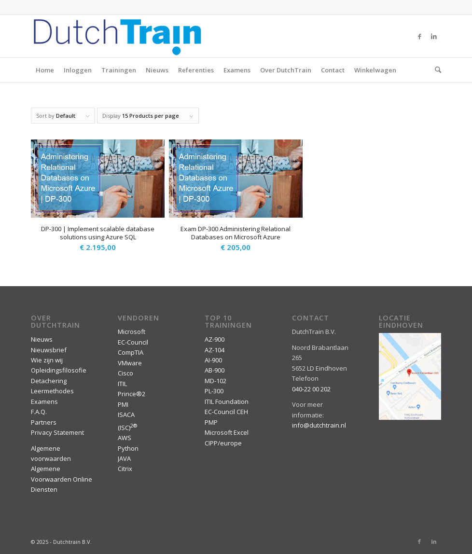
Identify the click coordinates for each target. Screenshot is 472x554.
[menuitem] (435, 70)
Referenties (196, 70)
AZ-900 (214, 339)
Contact (333, 70)
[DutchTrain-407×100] (117, 36)
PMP (211, 422)
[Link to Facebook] (419, 36)
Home (45, 70)
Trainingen (118, 70)
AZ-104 (214, 350)
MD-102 (215, 380)
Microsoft (131, 331)
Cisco (125, 373)
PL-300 (214, 391)
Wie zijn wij (47, 360)
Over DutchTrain (285, 70)
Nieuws (157, 70)
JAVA (124, 458)
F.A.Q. (39, 411)
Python (128, 448)
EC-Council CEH (226, 411)
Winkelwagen (375, 70)
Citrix (125, 468)
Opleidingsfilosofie (58, 370)
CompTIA (130, 352)
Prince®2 (131, 393)
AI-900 (213, 360)
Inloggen (78, 70)
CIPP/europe (223, 443)
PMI (123, 404)
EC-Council (133, 342)
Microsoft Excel (227, 432)
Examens (236, 70)
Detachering (49, 380)
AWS (124, 437)
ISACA (126, 414)
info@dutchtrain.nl (319, 425)
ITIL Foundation (227, 401)
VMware (130, 363)
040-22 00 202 (311, 389)
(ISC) (127, 427)
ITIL (122, 383)
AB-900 (214, 370)
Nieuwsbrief (49, 350)
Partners (43, 422)
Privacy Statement (57, 432)
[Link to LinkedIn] (434, 36)
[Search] (435, 70)
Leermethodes (52, 391)
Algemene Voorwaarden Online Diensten (61, 479)
